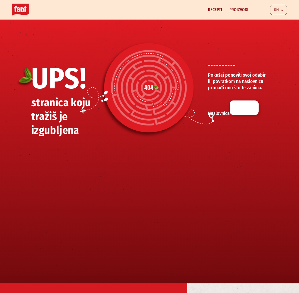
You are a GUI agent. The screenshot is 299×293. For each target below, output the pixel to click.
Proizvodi (238, 9)
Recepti (215, 9)
